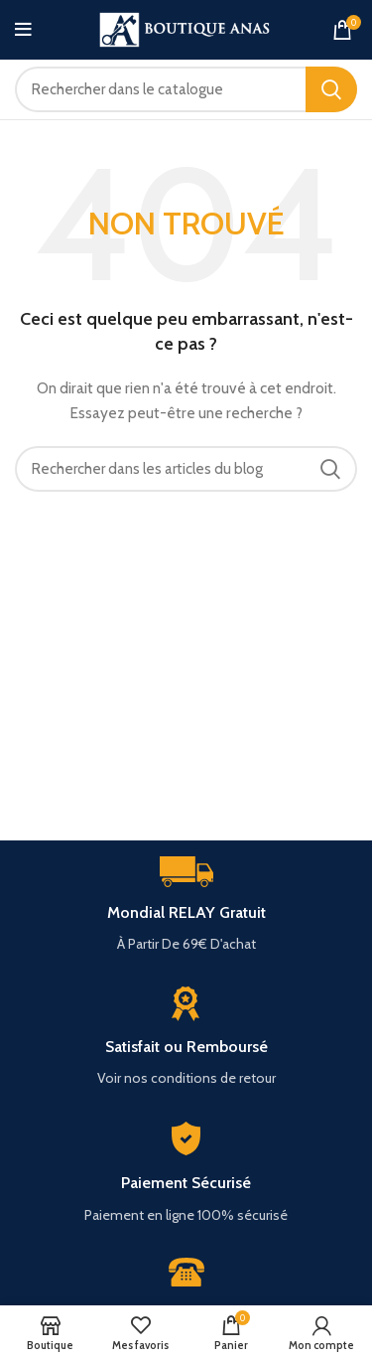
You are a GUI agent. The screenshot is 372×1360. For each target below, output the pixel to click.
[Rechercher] (186, 89)
